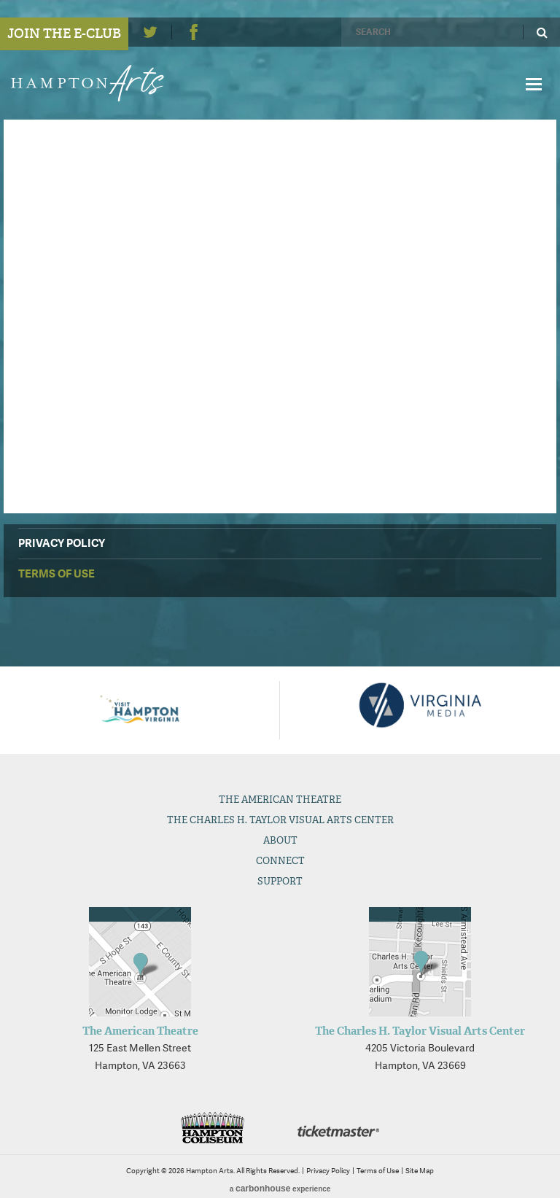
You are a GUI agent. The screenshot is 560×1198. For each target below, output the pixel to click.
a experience (280, 1188)
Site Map (419, 1170)
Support (280, 881)
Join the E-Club (64, 33)
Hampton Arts (93, 83)
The (280, 799)
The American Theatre (140, 1031)
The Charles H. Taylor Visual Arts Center (420, 1031)
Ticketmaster (338, 1131)
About (280, 840)
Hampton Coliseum (212, 1127)
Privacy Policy (61, 543)
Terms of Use (56, 574)
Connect (280, 861)
